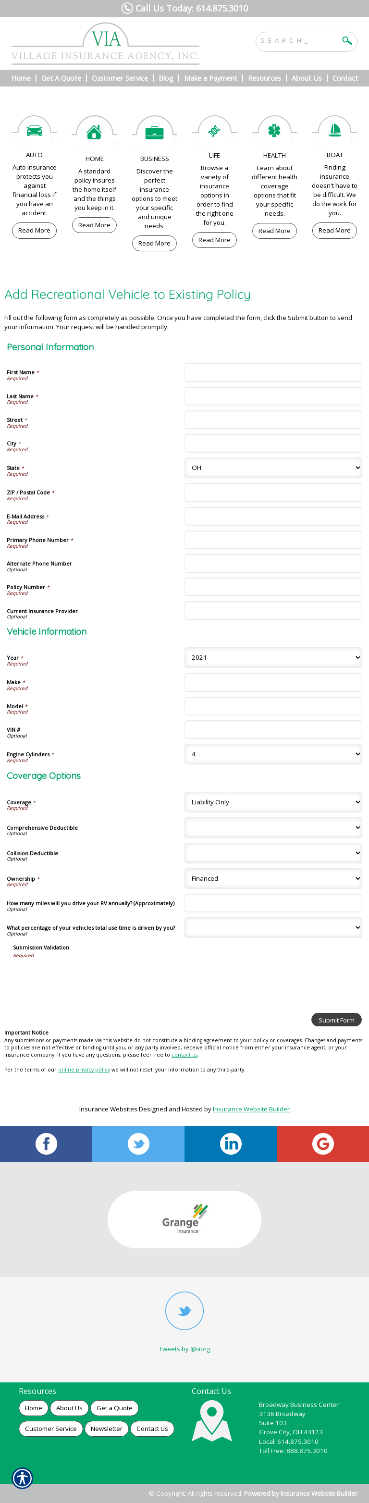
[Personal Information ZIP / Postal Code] (273, 492)
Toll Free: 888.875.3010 (293, 1450)
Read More (34, 230)
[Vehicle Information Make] (273, 682)
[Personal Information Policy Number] (273, 587)
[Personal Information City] (273, 443)
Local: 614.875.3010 (289, 1441)
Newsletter (107, 1428)
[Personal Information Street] (273, 419)
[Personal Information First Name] (273, 372)
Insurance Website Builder (251, 1109)
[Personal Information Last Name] (273, 396)
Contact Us (152, 1428)
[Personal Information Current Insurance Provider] (273, 610)
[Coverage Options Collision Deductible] (273, 853)
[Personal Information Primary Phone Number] (273, 539)
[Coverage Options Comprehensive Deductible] (273, 827)
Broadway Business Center (299, 1404)
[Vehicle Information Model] (273, 706)
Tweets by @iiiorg (184, 1348)
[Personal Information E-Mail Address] (273, 516)
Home (33, 1408)
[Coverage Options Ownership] (273, 878)
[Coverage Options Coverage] (273, 802)
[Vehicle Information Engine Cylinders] (273, 754)
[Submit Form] (336, 1019)
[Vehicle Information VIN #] (273, 729)
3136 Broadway (282, 1413)
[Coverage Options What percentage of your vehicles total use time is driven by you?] (273, 927)
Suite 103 (273, 1422)
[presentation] (86, 977)
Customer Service (51, 1428)
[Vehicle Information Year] (273, 657)
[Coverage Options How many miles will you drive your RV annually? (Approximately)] (273, 903)
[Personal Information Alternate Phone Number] (273, 563)
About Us (69, 1408)
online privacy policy (84, 1069)
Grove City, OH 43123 (291, 1432)
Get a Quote (115, 1408)
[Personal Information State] (273, 467)
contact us (184, 1054)
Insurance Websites (108, 1109)
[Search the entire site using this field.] (299, 39)
